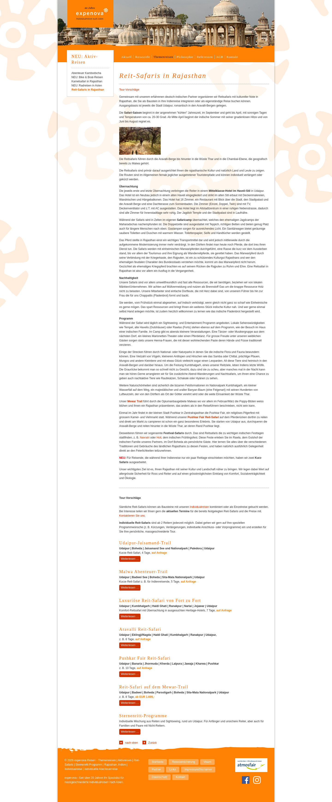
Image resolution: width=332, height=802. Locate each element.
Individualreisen (199, 507)
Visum (207, 762)
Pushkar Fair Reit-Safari (203, 417)
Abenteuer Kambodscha (86, 73)
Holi (159, 437)
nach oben (131, 742)
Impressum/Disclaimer (198, 769)
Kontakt (232, 57)
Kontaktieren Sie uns (132, 515)
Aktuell (126, 57)
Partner (156, 769)
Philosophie (185, 57)
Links (172, 769)
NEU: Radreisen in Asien (86, 85)
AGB (219, 57)
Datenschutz (159, 777)
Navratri (144, 437)
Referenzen (205, 57)
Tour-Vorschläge (129, 89)
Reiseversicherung (183, 762)
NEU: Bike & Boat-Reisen (87, 77)
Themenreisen (163, 57)
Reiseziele (142, 57)
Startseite (157, 762)
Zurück (152, 742)
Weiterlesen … (130, 559)
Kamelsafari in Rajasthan (86, 81)
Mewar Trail (134, 401)
